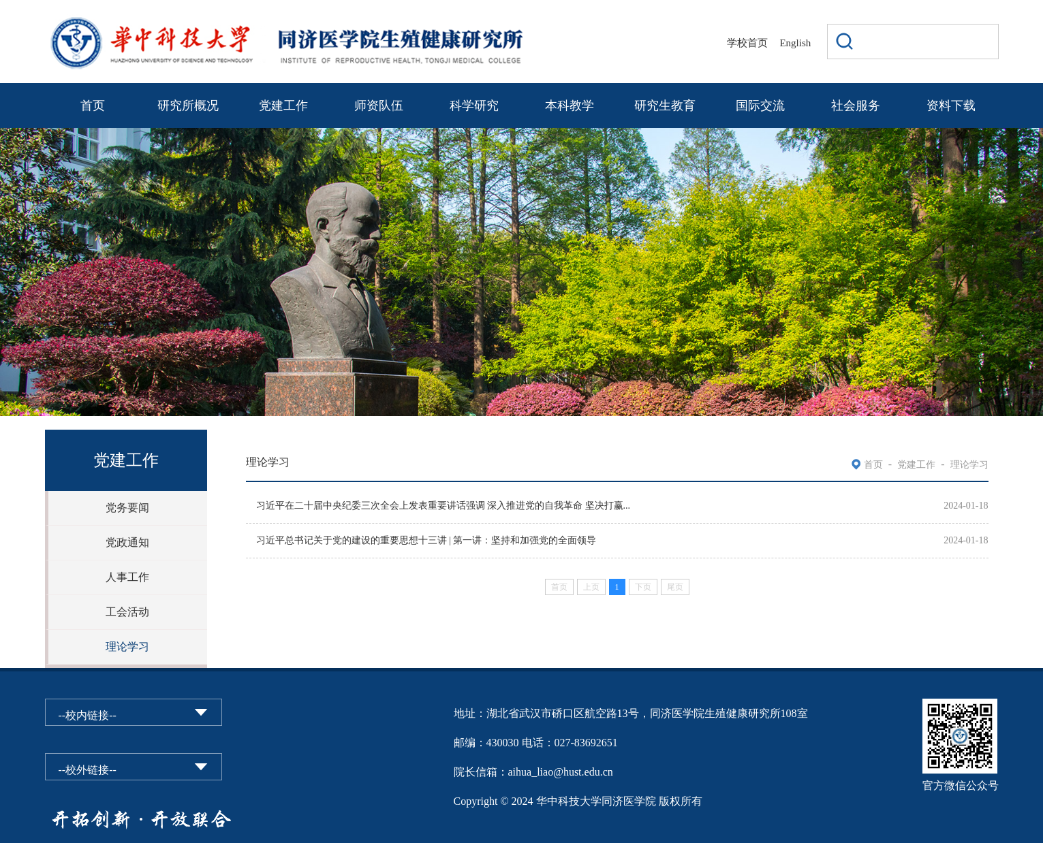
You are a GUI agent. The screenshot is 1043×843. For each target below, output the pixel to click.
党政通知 (127, 542)
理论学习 (127, 646)
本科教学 (569, 105)
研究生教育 (665, 105)
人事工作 (127, 577)
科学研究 (474, 105)
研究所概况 (188, 105)
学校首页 (747, 42)
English (795, 42)
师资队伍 (378, 105)
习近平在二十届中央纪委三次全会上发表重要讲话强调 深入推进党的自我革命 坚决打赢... (443, 505)
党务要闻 (127, 507)
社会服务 (855, 105)
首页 (92, 105)
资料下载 (951, 105)
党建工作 (283, 105)
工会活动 (127, 612)
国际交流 (760, 105)
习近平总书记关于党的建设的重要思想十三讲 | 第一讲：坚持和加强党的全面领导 (426, 540)
